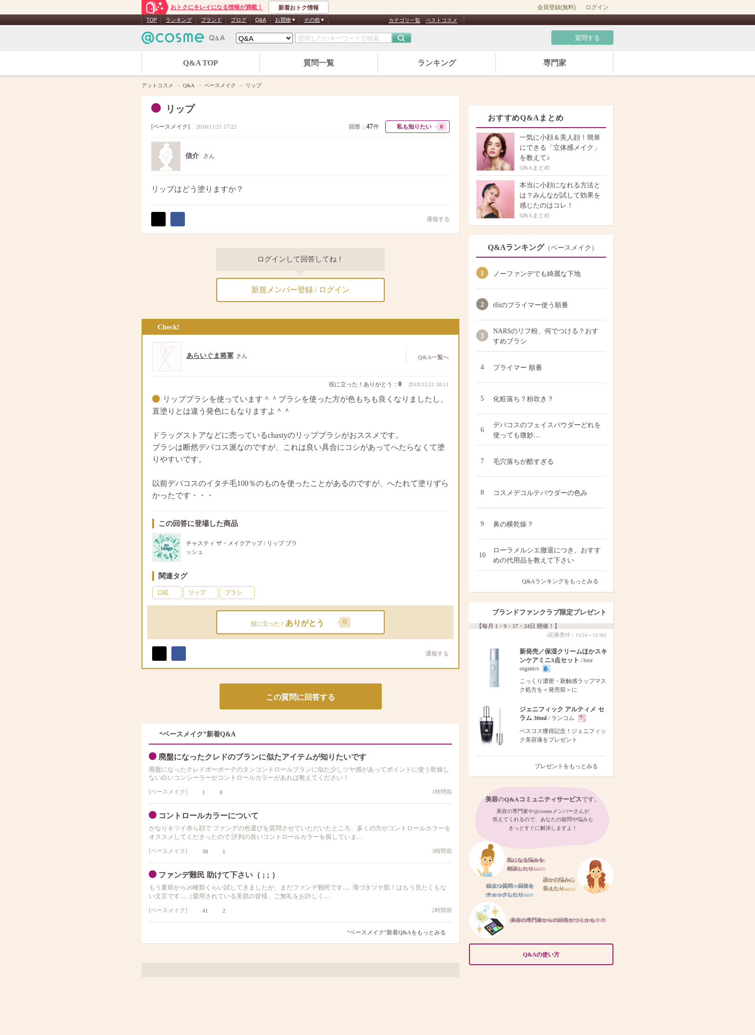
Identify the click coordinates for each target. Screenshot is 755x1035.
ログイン (597, 7)
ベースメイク (170, 127)
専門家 (554, 63)
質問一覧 (318, 63)
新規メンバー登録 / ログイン (300, 290)
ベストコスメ (441, 20)
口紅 (168, 592)
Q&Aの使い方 (565, 954)
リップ (202, 592)
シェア (177, 219)
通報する (433, 219)
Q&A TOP (200, 63)
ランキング (179, 20)
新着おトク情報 (298, 7)
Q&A (260, 20)
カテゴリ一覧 (404, 20)
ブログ (239, 20)
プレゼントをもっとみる (570, 766)
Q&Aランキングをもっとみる (564, 581)
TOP (151, 20)
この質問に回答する (300, 697)
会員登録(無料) (556, 7)
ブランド (211, 20)
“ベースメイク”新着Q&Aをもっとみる (396, 932)
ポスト (158, 219)
